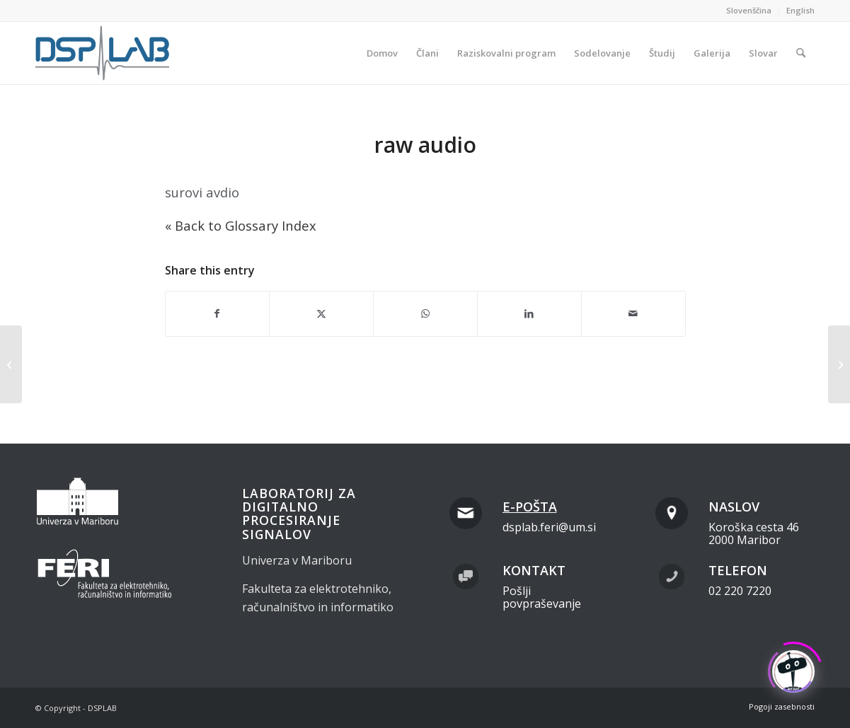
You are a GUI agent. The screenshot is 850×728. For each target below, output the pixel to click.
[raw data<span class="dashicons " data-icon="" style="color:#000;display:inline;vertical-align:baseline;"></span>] (839, 364)
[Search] (801, 53)
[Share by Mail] (633, 313)
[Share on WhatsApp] (425, 313)
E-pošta (529, 506)
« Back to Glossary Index (240, 225)
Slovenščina (748, 10)
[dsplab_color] (103, 53)
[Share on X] (321, 313)
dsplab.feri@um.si (549, 527)
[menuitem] (749, 10)
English (800, 10)
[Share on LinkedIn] (529, 313)
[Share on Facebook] (218, 313)
